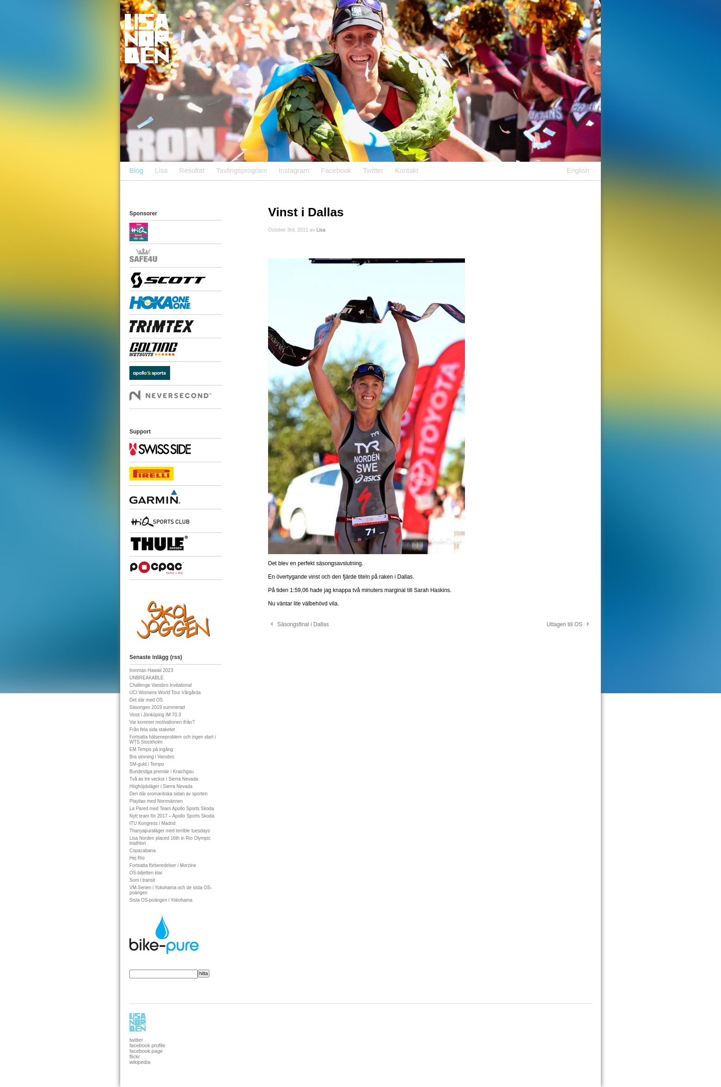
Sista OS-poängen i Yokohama (160, 900)
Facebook (336, 170)
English (578, 170)
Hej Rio (137, 858)
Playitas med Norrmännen (156, 801)
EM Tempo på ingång (151, 749)
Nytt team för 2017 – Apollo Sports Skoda (171, 815)
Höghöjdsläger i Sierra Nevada (160, 786)
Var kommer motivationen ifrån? (162, 722)
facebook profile (147, 1045)
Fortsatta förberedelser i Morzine (162, 865)
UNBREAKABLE (146, 677)
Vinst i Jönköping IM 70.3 (155, 714)
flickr (134, 1056)
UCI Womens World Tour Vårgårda (165, 692)
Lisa (161, 170)
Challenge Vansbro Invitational (160, 685)
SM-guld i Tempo (146, 764)
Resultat (192, 170)
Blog (136, 170)
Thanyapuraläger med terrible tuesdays (169, 830)
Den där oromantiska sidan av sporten (168, 793)
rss (176, 657)
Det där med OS (146, 699)
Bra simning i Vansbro (151, 756)
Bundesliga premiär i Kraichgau (161, 771)
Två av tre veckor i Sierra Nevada (163, 779)
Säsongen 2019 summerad (157, 707)
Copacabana (142, 850)
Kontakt (406, 170)
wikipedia (139, 1062)
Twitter (373, 170)
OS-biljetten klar (145, 872)
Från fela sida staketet (152, 729)
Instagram (294, 170)
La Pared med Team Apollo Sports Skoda (171, 808)
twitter (136, 1040)
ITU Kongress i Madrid (152, 823)
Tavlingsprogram (241, 170)
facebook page (146, 1051)
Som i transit (142, 880)
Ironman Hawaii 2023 (151, 670)
